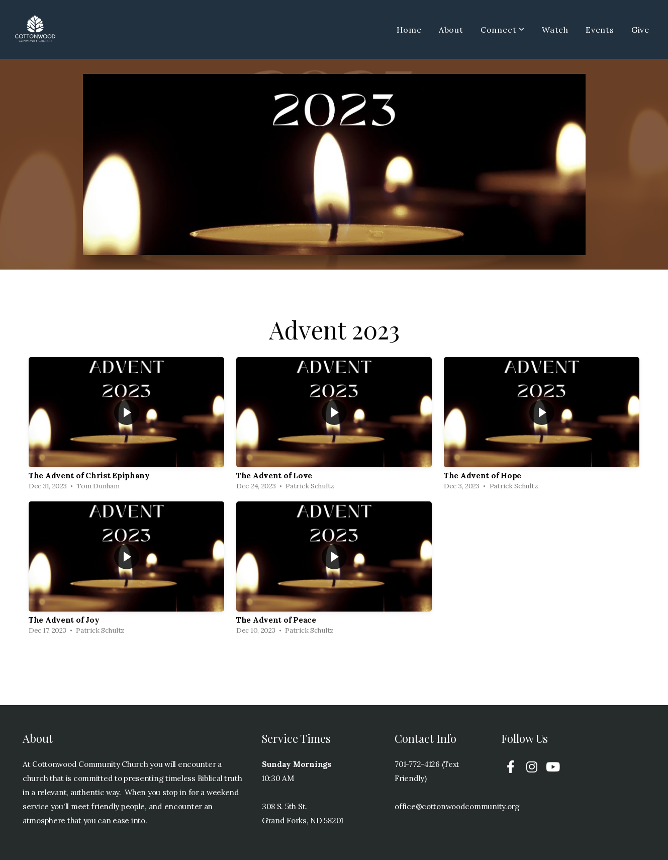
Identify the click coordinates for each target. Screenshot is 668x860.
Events (600, 30)
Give (640, 30)
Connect (503, 30)
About (451, 30)
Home (409, 30)
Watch (555, 30)
